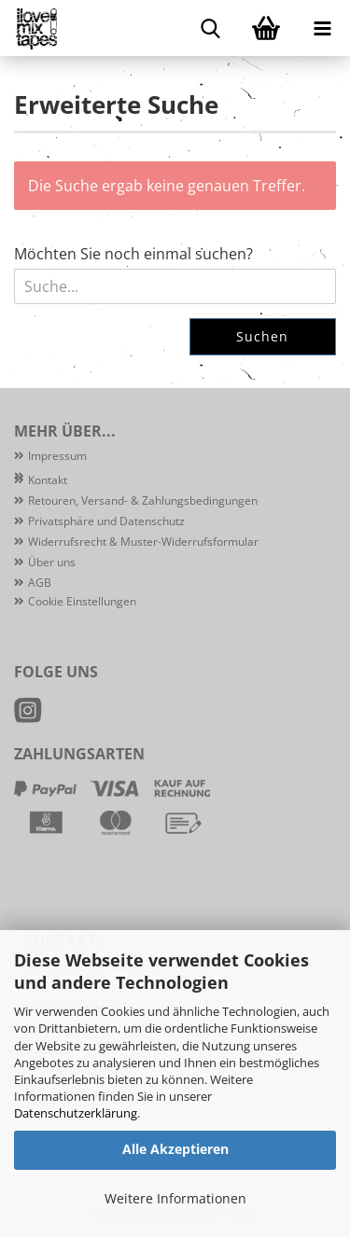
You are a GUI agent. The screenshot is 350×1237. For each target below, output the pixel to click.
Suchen (262, 336)
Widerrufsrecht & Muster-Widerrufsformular (143, 541)
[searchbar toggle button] (210, 28)
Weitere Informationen (175, 1198)
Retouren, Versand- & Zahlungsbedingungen (143, 500)
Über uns (52, 562)
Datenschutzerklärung (75, 1113)
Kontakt (47, 480)
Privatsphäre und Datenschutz (106, 521)
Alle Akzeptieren (175, 1149)
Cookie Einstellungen (82, 601)
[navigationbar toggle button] (322, 28)
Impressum (57, 456)
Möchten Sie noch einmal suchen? (133, 253)
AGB (39, 583)
